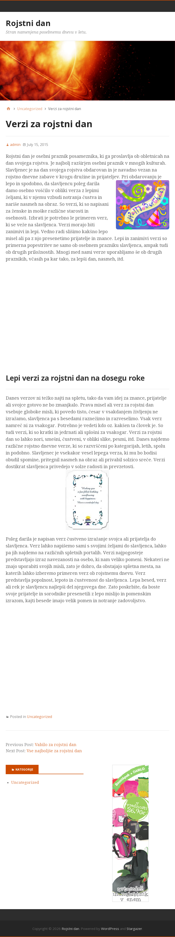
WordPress (110, 928)
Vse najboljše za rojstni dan (54, 750)
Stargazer (134, 928)
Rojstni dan (28, 23)
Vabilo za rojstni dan (55, 744)
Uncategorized (39, 716)
